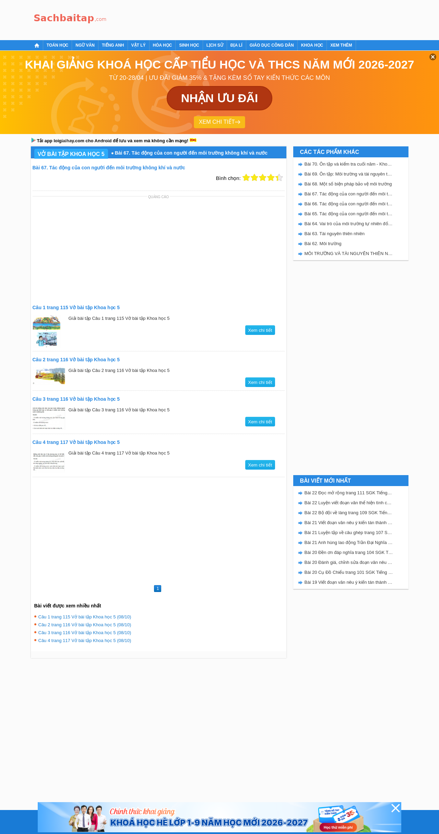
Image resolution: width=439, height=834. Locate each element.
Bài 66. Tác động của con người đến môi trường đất (349, 203)
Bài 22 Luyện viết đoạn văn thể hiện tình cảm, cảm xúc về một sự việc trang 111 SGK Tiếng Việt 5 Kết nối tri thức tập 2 (349, 502)
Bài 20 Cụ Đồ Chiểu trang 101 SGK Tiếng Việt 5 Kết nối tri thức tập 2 (349, 572)
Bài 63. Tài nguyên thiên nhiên (335, 233)
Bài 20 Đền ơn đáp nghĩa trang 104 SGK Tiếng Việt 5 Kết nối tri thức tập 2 (349, 552)
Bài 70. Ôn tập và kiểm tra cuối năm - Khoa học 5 (349, 164)
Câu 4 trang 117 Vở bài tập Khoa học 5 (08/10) (84, 640)
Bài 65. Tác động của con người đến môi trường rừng (349, 213)
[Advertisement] (234, 18)
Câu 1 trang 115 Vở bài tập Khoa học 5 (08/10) (84, 616)
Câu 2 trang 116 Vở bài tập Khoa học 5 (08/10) (84, 624)
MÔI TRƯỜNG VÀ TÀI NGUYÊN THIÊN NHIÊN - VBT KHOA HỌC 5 (349, 253)
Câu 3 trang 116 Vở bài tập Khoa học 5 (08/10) (84, 632)
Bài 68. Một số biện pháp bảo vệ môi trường (348, 183)
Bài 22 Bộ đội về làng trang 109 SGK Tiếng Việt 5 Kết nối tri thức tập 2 (349, 512)
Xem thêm (341, 45)
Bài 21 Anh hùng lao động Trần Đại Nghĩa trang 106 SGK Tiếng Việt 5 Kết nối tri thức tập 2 (349, 542)
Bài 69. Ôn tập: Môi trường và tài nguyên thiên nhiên (349, 174)
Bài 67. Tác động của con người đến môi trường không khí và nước (349, 193)
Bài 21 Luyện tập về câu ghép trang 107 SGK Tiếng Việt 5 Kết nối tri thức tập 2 (349, 532)
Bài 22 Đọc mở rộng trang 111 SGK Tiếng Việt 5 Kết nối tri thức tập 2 (349, 492)
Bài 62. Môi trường (323, 243)
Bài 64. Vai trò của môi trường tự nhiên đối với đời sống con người (349, 223)
